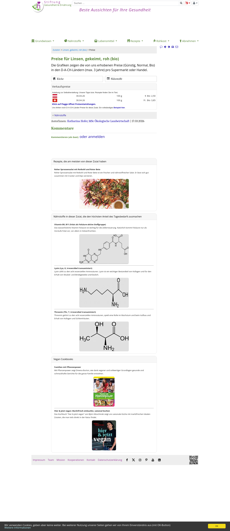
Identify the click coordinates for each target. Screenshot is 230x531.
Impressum (39, 460)
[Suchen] (125, 3)
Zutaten (56, 49)
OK (216, 526)
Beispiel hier (119, 107)
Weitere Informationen (17, 527)
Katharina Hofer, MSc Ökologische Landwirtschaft (98, 121)
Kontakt (91, 460)
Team (51, 460)
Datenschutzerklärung (110, 460)
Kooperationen (76, 460)
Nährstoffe (60, 115)
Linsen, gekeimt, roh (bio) (75, 49)
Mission (61, 460)
